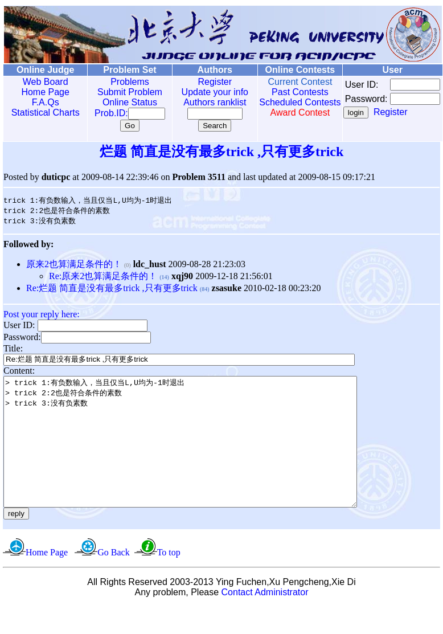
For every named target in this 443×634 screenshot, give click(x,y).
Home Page (43, 92)
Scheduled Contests (283, 107)
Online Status (122, 102)
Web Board (42, 82)
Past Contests (283, 92)
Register (203, 82)
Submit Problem (121, 92)
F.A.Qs (42, 102)
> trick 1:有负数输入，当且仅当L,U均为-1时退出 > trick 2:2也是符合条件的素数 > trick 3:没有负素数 (201, 456)
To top (169, 579)
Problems (121, 82)
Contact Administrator (265, 619)
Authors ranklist (202, 102)
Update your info (202, 92)
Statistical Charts (43, 112)
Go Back (113, 579)
